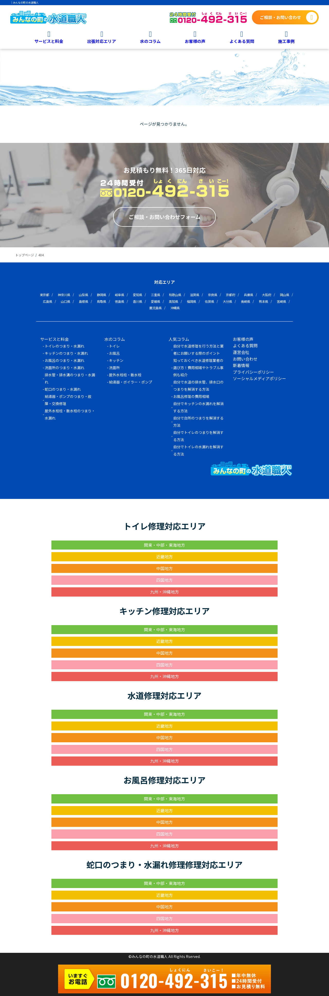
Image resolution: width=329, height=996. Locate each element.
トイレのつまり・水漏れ (64, 346)
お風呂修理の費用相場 (191, 396)
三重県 (155, 295)
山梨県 (83, 295)
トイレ (114, 346)
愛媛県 (155, 301)
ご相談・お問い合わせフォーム (164, 217)
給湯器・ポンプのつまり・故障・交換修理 (68, 400)
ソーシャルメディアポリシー (259, 378)
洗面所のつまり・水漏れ (64, 367)
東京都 (44, 295)
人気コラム (179, 339)
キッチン (116, 360)
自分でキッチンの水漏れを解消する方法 (198, 407)
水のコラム (150, 41)
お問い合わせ (245, 359)
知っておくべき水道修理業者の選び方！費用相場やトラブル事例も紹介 (198, 367)
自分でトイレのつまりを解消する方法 (198, 436)
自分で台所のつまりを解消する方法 (198, 421)
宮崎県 (281, 301)
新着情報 (241, 365)
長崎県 (245, 301)
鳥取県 (101, 301)
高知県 (173, 301)
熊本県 (263, 301)
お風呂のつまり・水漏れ (64, 360)
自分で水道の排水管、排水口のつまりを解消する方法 (198, 385)
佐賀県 (209, 301)
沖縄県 (175, 308)
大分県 (227, 301)
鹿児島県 (155, 308)
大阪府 (266, 295)
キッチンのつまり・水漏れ (66, 353)
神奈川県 (64, 295)
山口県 (65, 301)
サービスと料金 (48, 41)
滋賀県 (194, 295)
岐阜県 (119, 295)
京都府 (230, 295)
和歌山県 (175, 295)
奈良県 (212, 295)
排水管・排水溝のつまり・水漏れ (70, 378)
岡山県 (284, 295)
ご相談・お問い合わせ (280, 17)
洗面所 (114, 367)
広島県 (47, 301)
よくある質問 (242, 41)
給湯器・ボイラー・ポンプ (130, 382)
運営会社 (241, 352)
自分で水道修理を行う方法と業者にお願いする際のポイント (198, 349)
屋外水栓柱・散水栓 (125, 374)
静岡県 (101, 295)
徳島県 (119, 301)
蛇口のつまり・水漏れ (63, 389)
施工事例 (286, 41)
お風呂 (114, 353)
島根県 (83, 301)
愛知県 (137, 295)
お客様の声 (195, 41)
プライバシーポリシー (253, 372)
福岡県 (191, 301)
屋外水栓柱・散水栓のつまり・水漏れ (70, 414)
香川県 (137, 301)
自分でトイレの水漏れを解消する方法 (198, 450)
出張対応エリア (101, 41)
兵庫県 (248, 295)
